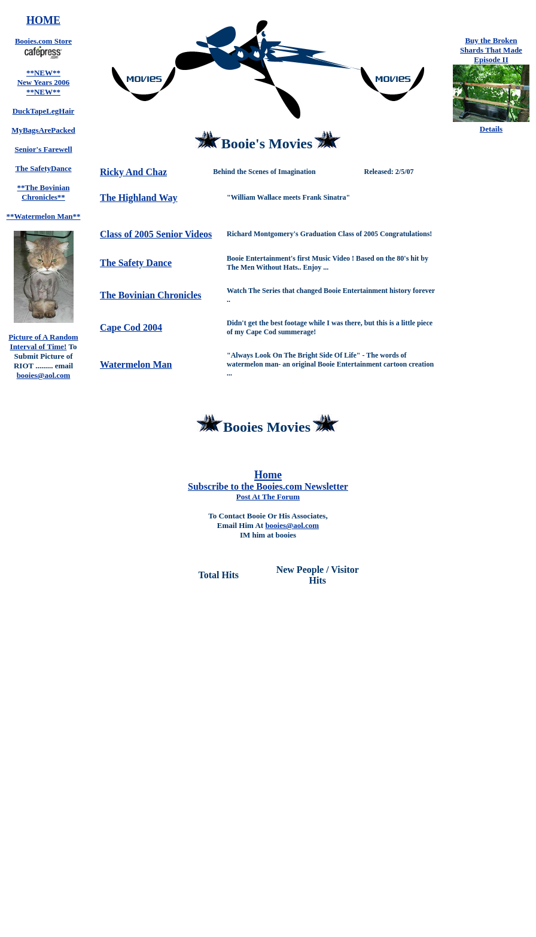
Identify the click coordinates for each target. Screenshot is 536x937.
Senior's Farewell (43, 149)
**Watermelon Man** (44, 216)
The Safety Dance (136, 263)
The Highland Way (139, 198)
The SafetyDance (43, 168)
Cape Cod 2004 (131, 327)
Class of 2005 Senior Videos (156, 234)
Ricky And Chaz (133, 172)
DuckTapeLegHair (44, 110)
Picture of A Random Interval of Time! (43, 341)
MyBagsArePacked (43, 130)
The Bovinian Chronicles (151, 295)
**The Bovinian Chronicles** (43, 192)
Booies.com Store (43, 40)
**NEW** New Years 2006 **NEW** (43, 82)
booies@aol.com (292, 525)
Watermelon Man (136, 364)
